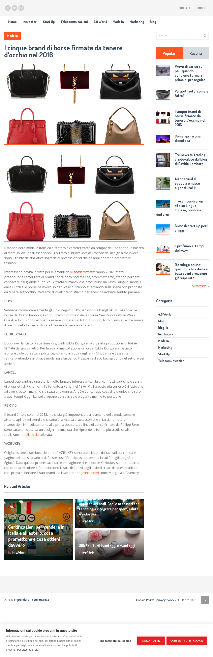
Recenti (195, 57)
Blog (179, 23)
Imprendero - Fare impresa (31, 604)
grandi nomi (90, 477)
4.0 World (116, 23)
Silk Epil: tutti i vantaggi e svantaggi (108, 549)
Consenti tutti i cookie (187, 640)
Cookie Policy (143, 604)
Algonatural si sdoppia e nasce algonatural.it (187, 187)
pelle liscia (31, 439)
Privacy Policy (164, 604)
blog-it (163, 332)
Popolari (169, 57)
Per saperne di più (27, 649)
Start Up (56, 23)
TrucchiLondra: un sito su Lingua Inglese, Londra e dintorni (179, 212)
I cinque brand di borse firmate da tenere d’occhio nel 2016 (190, 122)
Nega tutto (150, 640)
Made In (138, 23)
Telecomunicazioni (85, 23)
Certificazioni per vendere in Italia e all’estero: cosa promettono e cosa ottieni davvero (31, 537)
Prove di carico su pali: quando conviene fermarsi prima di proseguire (190, 77)
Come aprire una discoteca (188, 142)
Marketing (160, 23)
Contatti (185, 8)
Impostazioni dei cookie (114, 640)
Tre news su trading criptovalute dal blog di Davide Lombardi (191, 163)
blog (161, 325)
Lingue (201, 8)
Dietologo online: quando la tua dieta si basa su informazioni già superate (191, 275)
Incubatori (34, 23)
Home (12, 23)
